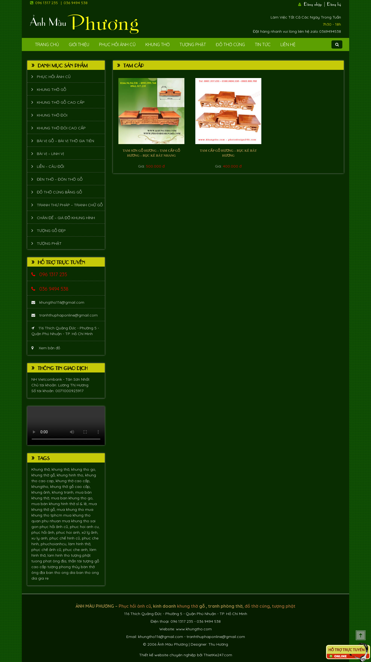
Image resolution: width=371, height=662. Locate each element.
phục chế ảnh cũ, (47, 549)
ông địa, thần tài (68, 561)
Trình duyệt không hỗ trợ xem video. (66, 425)
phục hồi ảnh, (43, 532)
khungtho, (40, 486)
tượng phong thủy (64, 566)
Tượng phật (192, 44)
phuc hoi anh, (69, 532)
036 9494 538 (76, 2)
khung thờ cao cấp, (73, 480)
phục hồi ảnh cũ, (55, 526)
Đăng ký (334, 3)
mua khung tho (71, 509)
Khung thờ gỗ (51, 89)
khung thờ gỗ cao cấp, (70, 486)
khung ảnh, (41, 492)
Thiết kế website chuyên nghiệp (167, 654)
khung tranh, (63, 492)
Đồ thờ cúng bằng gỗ (59, 192)
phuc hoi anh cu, (85, 526)
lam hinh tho (59, 555)
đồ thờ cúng (257, 606)
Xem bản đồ (45, 347)
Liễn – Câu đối (50, 166)
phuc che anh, (76, 549)
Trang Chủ (47, 44)
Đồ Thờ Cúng (230, 44)
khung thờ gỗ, (44, 475)
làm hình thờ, (79, 543)
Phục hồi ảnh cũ (117, 44)
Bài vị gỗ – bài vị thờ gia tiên (65, 140)
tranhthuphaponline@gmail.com (64, 315)
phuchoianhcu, (54, 543)
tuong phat (42, 561)
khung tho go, (83, 469)
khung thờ (187, 606)
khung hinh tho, (71, 475)
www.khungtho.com (194, 629)
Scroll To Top (361, 635)
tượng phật (81, 555)
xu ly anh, (40, 538)
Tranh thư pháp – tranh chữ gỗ (70, 204)
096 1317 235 (46, 2)
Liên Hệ (287, 44)
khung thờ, (61, 469)
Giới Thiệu (79, 44)
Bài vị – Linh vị (50, 153)
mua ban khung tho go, (72, 498)
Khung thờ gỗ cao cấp (61, 102)
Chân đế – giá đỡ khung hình (66, 217)
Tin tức (263, 44)
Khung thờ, (41, 469)
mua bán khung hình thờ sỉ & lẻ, (60, 503)
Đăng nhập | (315, 3)
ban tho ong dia (61, 572)
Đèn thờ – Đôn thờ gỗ (60, 179)
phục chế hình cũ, (65, 538)
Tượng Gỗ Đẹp (51, 230)
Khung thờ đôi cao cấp (61, 128)
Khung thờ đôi (52, 115)
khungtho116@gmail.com (57, 302)
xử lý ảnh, (90, 532)
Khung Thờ (157, 44)
